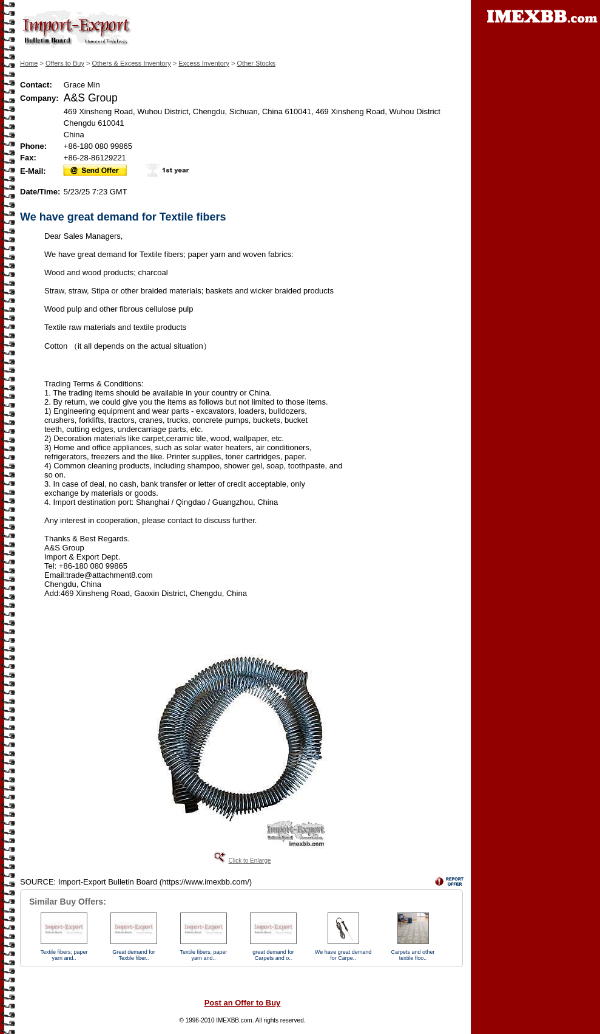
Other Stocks (256, 63)
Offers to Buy (65, 63)
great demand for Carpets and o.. (273, 955)
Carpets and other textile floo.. (412, 955)
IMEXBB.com (234, 1020)
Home (29, 63)
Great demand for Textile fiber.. (133, 955)
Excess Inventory (203, 63)
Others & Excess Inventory (131, 63)
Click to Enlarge (249, 860)
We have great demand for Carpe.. (343, 955)
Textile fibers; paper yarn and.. (63, 955)
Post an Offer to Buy (242, 1002)
